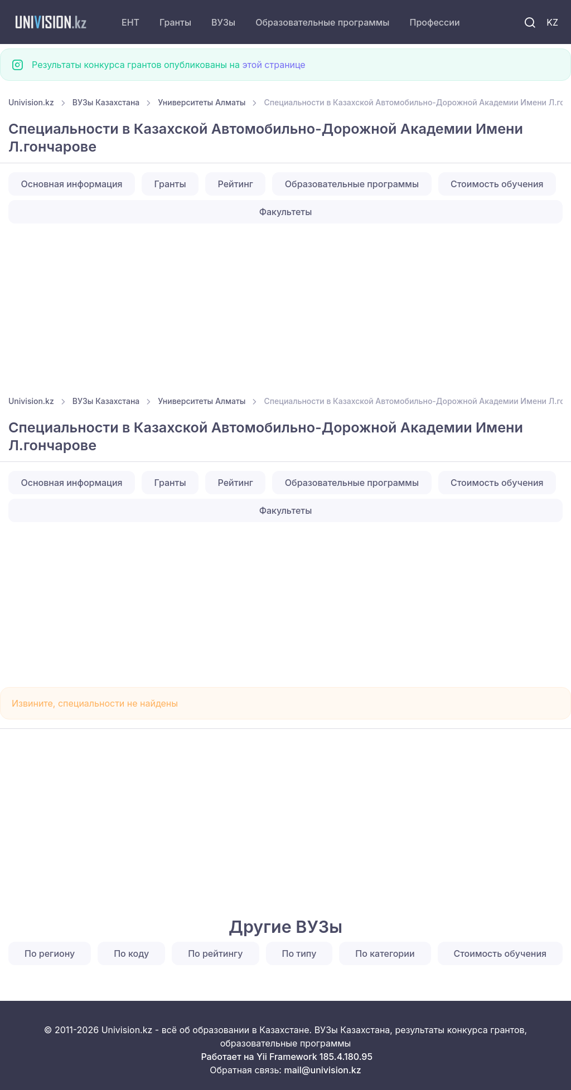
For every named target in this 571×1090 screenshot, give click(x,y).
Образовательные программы (322, 22)
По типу (299, 953)
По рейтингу (215, 953)
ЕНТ (130, 22)
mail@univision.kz (322, 1070)
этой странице (273, 64)
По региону (50, 953)
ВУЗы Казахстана (106, 102)
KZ (552, 22)
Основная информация (71, 183)
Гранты (175, 22)
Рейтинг (235, 183)
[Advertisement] (285, 306)
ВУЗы (223, 22)
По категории (384, 953)
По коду (131, 953)
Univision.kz (31, 102)
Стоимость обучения (497, 183)
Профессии (434, 22)
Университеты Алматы (201, 102)
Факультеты (285, 211)
